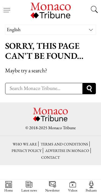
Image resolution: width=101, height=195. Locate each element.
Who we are (25, 144)
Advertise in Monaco (67, 150)
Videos (72, 186)
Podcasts (91, 186)
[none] (50, 30)
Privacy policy (26, 150)
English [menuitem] (13, 29)
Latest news (29, 186)
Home (8, 186)
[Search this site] (94, 10)
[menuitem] (50, 30)
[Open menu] (6, 7)
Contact (50, 157)
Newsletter (52, 186)
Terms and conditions (64, 144)
